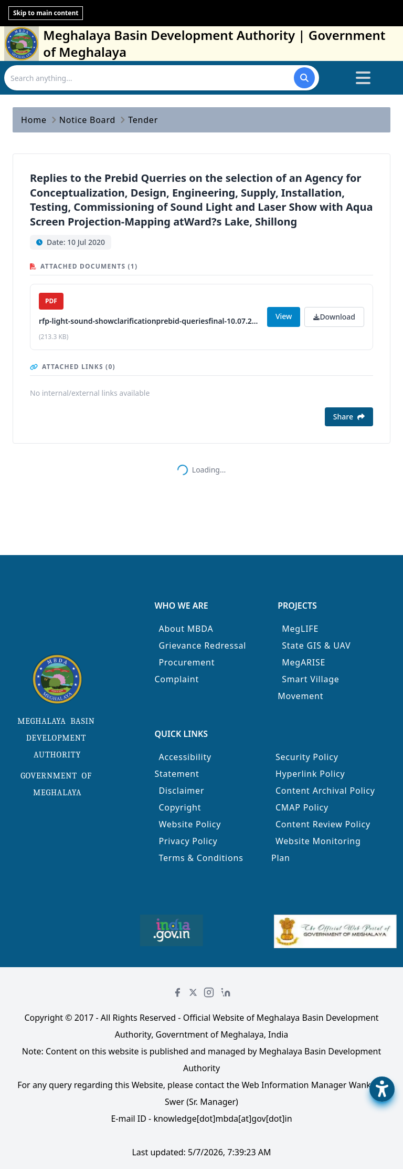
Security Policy (306, 757)
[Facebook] (177, 992)
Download (334, 317)
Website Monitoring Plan (316, 849)
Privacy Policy (187, 841)
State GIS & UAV (316, 645)
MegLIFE (300, 628)
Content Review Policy (322, 824)
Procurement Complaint (184, 671)
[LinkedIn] (225, 992)
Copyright (179, 807)
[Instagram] (209, 992)
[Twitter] (193, 992)
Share (349, 417)
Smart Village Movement (309, 687)
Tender (143, 120)
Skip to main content (45, 12)
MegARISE (303, 662)
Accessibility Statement (182, 765)
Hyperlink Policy (310, 774)
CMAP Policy (301, 807)
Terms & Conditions (200, 858)
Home (34, 120)
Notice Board (87, 120)
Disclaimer (181, 790)
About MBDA (185, 628)
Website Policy (189, 824)
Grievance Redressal (202, 645)
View (283, 316)
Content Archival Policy (325, 790)
